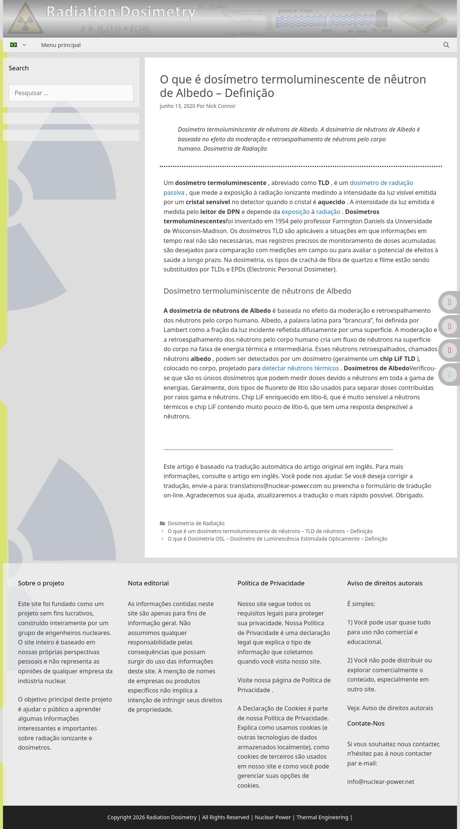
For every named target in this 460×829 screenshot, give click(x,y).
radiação (328, 212)
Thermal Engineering (322, 817)
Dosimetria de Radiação (196, 523)
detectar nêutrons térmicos (300, 368)
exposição (296, 212)
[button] (301, 436)
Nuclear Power (273, 817)
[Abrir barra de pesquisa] (446, 45)
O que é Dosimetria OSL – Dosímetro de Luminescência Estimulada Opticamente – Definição (277, 538)
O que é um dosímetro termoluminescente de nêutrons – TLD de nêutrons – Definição (270, 531)
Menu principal (61, 44)
